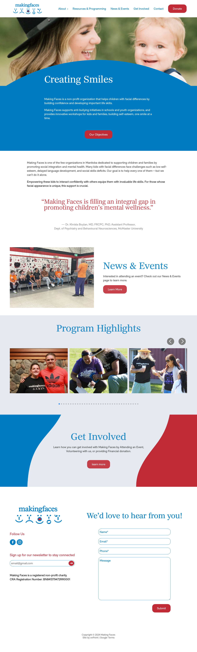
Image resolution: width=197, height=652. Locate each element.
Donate (177, 8)
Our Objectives (98, 134)
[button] (170, 341)
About (62, 8)
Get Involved (141, 8)
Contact (158, 8)
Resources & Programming (89, 8)
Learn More (115, 289)
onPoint (94, 637)
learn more (98, 464)
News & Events (120, 8)
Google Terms (107, 637)
